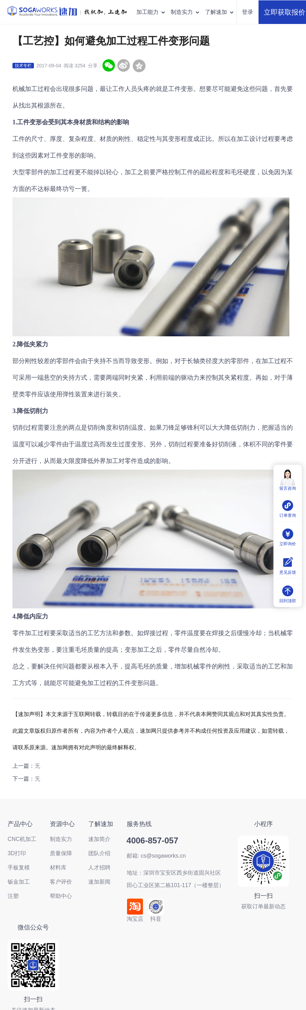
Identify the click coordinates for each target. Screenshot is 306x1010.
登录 (247, 12)
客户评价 (61, 882)
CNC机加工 (22, 839)
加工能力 (151, 12)
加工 (143, 649)
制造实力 (185, 12)
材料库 (58, 867)
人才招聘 (99, 867)
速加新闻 (99, 882)
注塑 (13, 896)
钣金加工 (19, 882)
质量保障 (61, 853)
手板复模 (19, 867)
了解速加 (219, 12)
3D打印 (17, 853)
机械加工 (24, 88)
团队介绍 (99, 853)
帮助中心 (61, 896)
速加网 (148, 731)
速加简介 (99, 839)
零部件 (34, 172)
